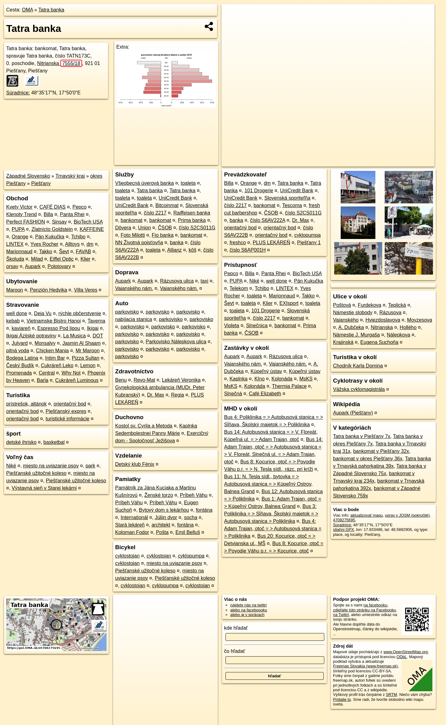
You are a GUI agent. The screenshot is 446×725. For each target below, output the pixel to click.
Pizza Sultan (85, 358)
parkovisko (127, 312)
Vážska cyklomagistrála (359, 389)
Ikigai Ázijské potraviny (31, 335)
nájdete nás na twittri (248, 605)
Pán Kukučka (49, 236)
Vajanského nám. (134, 288)
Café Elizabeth (265, 393)
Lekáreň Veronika (181, 380)
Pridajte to (342, 699)
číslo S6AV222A (267, 220)
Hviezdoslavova (382, 320)
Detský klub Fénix (134, 464)
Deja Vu (42, 313)
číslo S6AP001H (248, 250)
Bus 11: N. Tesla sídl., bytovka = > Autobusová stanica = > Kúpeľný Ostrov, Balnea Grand (268, 484)
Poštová (342, 305)
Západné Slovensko (28, 176)
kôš (192, 250)
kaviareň (21, 328)
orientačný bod (70, 403)
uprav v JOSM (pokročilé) (407, 515)
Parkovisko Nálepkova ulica (176, 341)
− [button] (232, 24)
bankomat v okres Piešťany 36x (367, 458)
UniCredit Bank (175, 198)
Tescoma (292, 205)
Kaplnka (238, 378)
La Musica (74, 335)
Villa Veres (85, 290)
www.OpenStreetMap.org (405, 651)
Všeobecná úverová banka (144, 183)
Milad (37, 259)
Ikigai (92, 328)
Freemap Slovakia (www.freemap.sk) (365, 666)
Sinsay (59, 221)
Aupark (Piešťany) (353, 412)
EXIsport (288, 303)
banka (177, 242)
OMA (27, 9)
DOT (98, 335)
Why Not (71, 373)
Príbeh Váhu (194, 495)
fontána (204, 510)
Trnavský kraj (70, 176)
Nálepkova (398, 334)
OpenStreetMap (328, 162)
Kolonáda (282, 378)
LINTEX (15, 244)
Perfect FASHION (25, 221)
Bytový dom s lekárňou (164, 510)
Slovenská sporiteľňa (287, 198)
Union (144, 227)
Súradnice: (18, 92)
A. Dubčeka (351, 327)
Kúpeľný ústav (266, 371)
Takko (45, 251)
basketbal (54, 442)
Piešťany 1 (309, 242)
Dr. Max (155, 394)
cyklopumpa (191, 555)
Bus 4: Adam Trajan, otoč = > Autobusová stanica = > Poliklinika (272, 529)
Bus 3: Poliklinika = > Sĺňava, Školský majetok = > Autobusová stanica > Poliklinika (271, 514)
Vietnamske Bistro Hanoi (54, 320)
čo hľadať (234, 651)
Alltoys (72, 244)
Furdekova (369, 305)
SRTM (391, 694)
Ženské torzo (158, 495)
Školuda (15, 259)
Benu (121, 380)
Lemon (87, 365)
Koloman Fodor (132, 532)
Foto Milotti (133, 235)
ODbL (401, 656)
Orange (20, 236)
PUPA (18, 229)
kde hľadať (236, 628)
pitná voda (17, 350)
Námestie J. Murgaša (356, 334)
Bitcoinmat (167, 205)
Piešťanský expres (66, 411)
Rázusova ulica (177, 281)
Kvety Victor (19, 207)
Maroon (14, 290)
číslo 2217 (155, 212)
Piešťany (41, 183)
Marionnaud (19, 251)
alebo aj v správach (247, 614)
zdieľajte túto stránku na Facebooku (364, 610)
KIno (259, 378)
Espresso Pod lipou (58, 328)
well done (16, 313)
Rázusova (390, 312)
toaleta (188, 183)
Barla (42, 380)
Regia (177, 394)
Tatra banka (51, 9)
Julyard (20, 343)
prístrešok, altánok (26, 403)
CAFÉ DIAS (52, 207)
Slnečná (233, 393)
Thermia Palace (289, 386)
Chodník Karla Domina (358, 365)
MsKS (306, 378)
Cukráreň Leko (57, 365)
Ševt (64, 251)
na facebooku (375, 605)
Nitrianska (59, 63)
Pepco (79, 207)
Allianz (174, 250)
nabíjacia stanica (133, 319)
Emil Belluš (188, 532)
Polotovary (59, 266)
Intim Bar (55, 358)
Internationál (134, 517)
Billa (48, 214)
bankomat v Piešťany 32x (381, 451)
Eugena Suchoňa (379, 342)
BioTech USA (88, 221)
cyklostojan (127, 555)
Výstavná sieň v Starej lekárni (44, 488)
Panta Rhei (72, 214)
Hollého (408, 327)
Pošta (162, 532)
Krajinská (343, 342)
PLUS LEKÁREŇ (271, 242)
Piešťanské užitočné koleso (36, 473)
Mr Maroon (87, 350)
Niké (11, 465)
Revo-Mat (144, 380)
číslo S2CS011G (197, 227)
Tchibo (78, 236)
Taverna (96, 320)
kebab (13, 320)
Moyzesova (419, 320)
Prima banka (192, 220)
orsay (12, 266)
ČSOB (165, 227)
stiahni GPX (343, 529)
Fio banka (162, 235)
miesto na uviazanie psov (51, 465)
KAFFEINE (92, 229)
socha (190, 517)
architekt (160, 524)
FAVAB (83, 251)
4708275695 (344, 520)
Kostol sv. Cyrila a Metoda (144, 425)
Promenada (19, 373)
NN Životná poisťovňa (139, 242)
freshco (238, 242)
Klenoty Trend (21, 214)
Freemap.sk (360, 162)
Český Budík (20, 365)
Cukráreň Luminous (76, 380)
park (90, 465)
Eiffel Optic (62, 259)
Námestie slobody (352, 312)
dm (89, 244)
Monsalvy (45, 343)
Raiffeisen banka (191, 212)
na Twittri (341, 614)
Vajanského (345, 320)
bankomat (131, 220)
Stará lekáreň (130, 524)
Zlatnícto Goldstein (52, 229)
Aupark (33, 266)
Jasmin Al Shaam (81, 343)
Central (47, 373)
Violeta (231, 325)
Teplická (397, 305)
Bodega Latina (22, 358)
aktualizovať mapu (366, 515)
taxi (204, 281)
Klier (85, 259)
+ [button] (232, 14)
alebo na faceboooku (248, 610)
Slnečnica (256, 325)
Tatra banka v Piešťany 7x (361, 436)
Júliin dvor (166, 517)
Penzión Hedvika (48, 290)
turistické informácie (67, 418)
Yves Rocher (44, 244)
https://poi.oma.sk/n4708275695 (407, 162)
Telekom (239, 288)
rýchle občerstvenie (79, 313)
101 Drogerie (258, 190)
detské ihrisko (21, 442)
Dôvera (123, 227)
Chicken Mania (52, 350)
